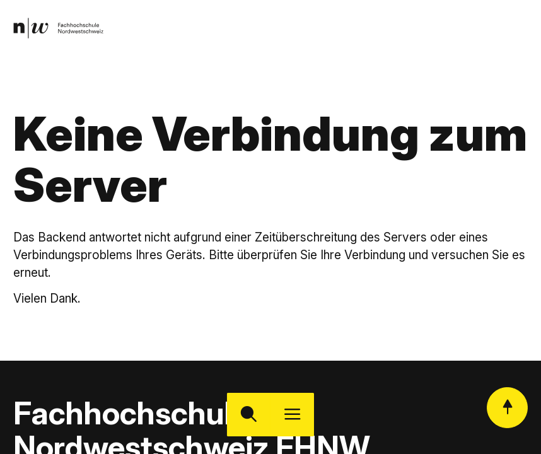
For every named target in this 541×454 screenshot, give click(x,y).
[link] (58, 28)
